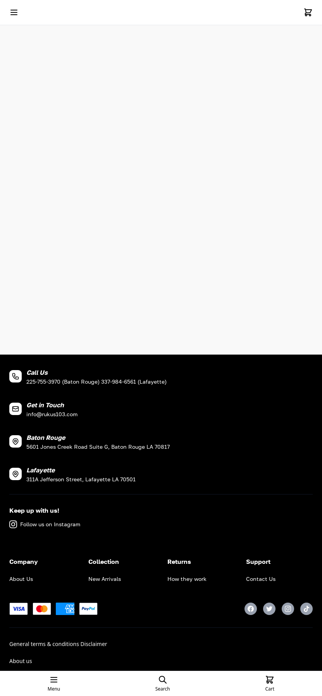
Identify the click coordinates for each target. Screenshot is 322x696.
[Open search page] (162, 683)
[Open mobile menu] (14, 12)
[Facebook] (251, 609)
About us (20, 661)
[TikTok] (306, 609)
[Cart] (308, 12)
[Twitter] (269, 609)
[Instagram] (288, 609)
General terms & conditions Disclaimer (58, 644)
